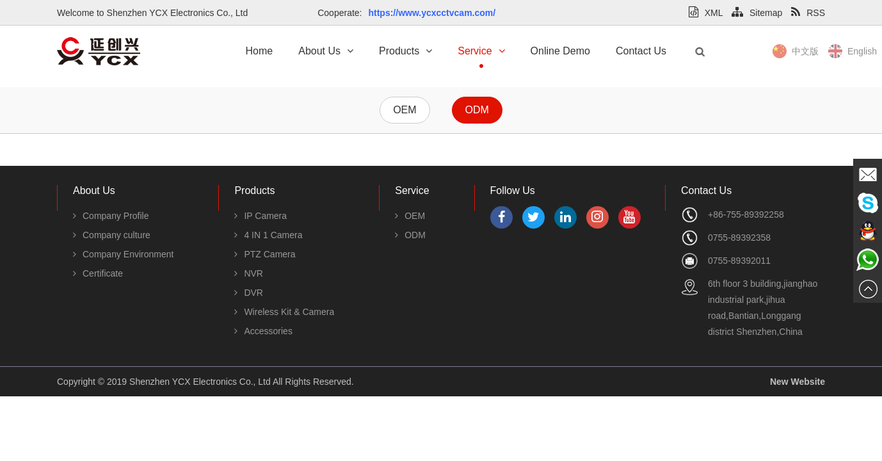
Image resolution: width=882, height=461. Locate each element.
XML (706, 13)
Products (405, 50)
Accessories (263, 331)
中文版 (825, 51)
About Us (325, 50)
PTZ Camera (264, 254)
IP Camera (260, 216)
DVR (248, 292)
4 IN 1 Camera (268, 235)
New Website (797, 381)
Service (481, 50)
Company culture (111, 235)
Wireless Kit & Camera (284, 312)
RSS (808, 13)
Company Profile (111, 216)
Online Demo (560, 50)
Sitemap (757, 13)
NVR (248, 273)
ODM (477, 109)
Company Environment (123, 254)
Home (259, 50)
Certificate (98, 273)
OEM (404, 109)
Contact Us (641, 50)
